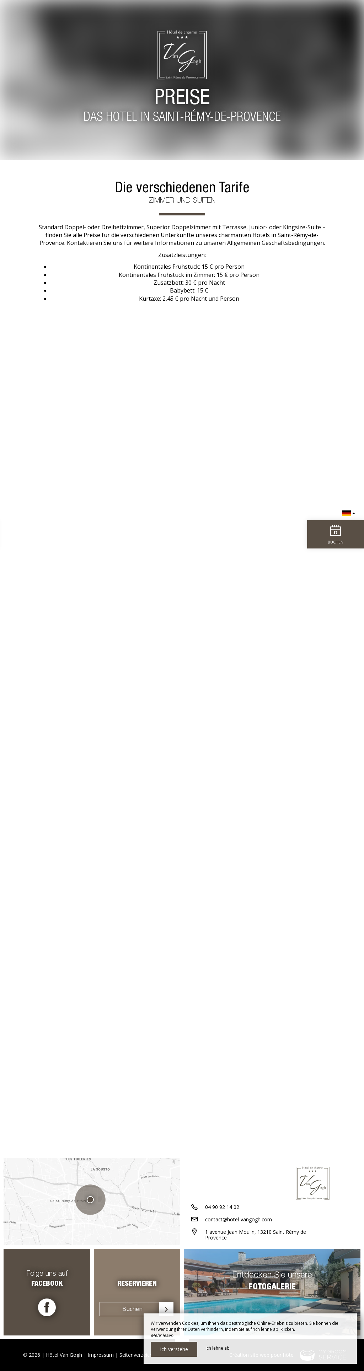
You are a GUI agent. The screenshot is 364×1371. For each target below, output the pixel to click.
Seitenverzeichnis (139, 1354)
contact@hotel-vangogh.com (238, 1219)
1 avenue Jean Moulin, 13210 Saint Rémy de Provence (255, 1234)
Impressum (101, 1354)
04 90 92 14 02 (222, 1207)
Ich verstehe (174, 1349)
